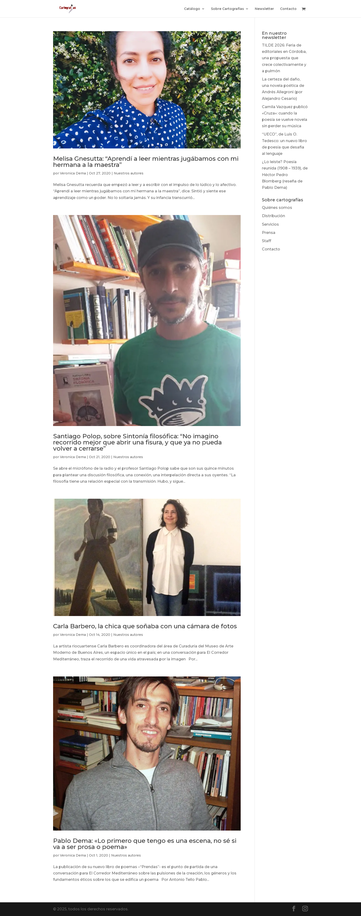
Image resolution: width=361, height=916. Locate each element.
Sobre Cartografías (227, 9)
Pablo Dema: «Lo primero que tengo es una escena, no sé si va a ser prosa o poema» (144, 844)
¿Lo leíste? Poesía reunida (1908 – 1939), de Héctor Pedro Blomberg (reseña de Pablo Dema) (285, 175)
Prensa (268, 232)
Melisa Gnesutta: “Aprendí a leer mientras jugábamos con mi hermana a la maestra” (146, 162)
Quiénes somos (277, 207)
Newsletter (264, 9)
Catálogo (192, 9)
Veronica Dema (73, 173)
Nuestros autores (128, 173)
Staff (266, 241)
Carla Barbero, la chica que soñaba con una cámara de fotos (145, 626)
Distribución (273, 216)
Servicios (270, 224)
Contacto (288, 9)
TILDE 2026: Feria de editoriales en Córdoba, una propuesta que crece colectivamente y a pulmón (284, 58)
